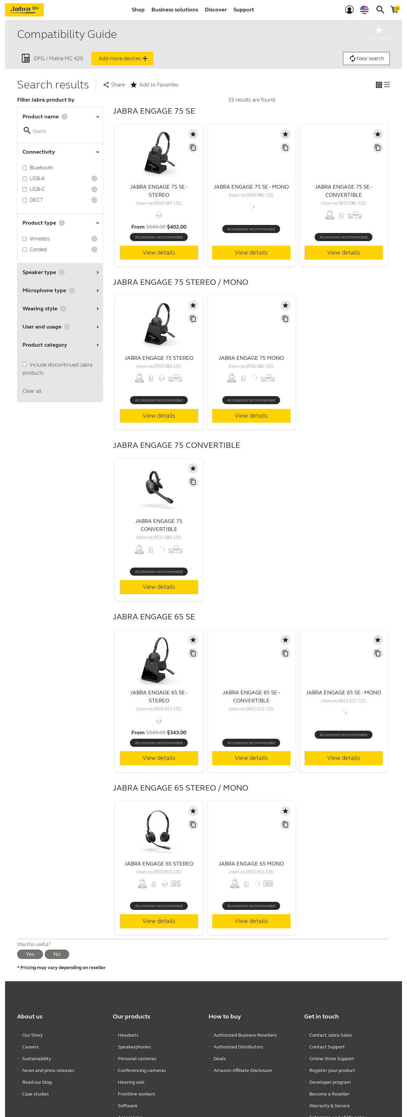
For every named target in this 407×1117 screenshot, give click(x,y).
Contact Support (327, 1044)
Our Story (32, 1034)
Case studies (35, 1085)
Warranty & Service (329, 1095)
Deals (220, 1054)
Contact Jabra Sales (330, 1034)
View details (158, 252)
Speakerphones (134, 1044)
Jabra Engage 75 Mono (251, 358)
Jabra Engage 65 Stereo (159, 863)
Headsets (128, 1034)
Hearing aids (131, 1075)
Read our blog (37, 1075)
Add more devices (124, 58)
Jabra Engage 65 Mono (251, 863)
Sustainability (36, 1054)
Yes (30, 954)
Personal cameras (137, 1054)
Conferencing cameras (142, 1065)
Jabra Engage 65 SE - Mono (343, 692)
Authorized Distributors (238, 1044)
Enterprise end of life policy (338, 1105)
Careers (30, 1044)
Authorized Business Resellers (245, 1034)
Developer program (330, 1075)
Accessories (130, 1105)
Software (128, 1095)
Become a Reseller (329, 1085)
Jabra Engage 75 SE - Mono (251, 187)
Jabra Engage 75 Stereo (159, 358)
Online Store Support (331, 1054)
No (56, 954)
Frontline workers (136, 1085)
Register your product (332, 1065)
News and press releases (48, 1065)
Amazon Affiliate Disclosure (243, 1065)
